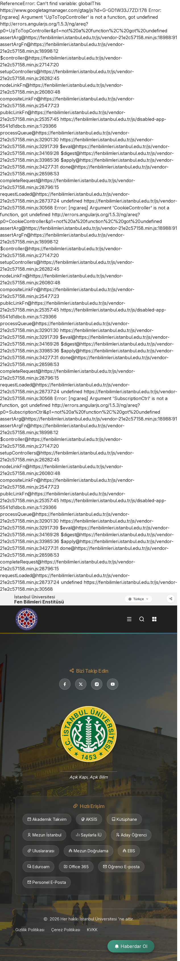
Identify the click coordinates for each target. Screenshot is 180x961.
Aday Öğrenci (131, 835)
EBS (129, 851)
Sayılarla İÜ (89, 835)
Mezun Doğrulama (88, 851)
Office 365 (76, 867)
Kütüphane (124, 819)
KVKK (92, 929)
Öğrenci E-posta (121, 867)
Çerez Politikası (65, 929)
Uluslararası (40, 851)
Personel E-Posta (46, 882)
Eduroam (38, 867)
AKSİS (89, 819)
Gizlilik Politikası (29, 929)
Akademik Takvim (47, 819)
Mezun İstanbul (44, 835)
